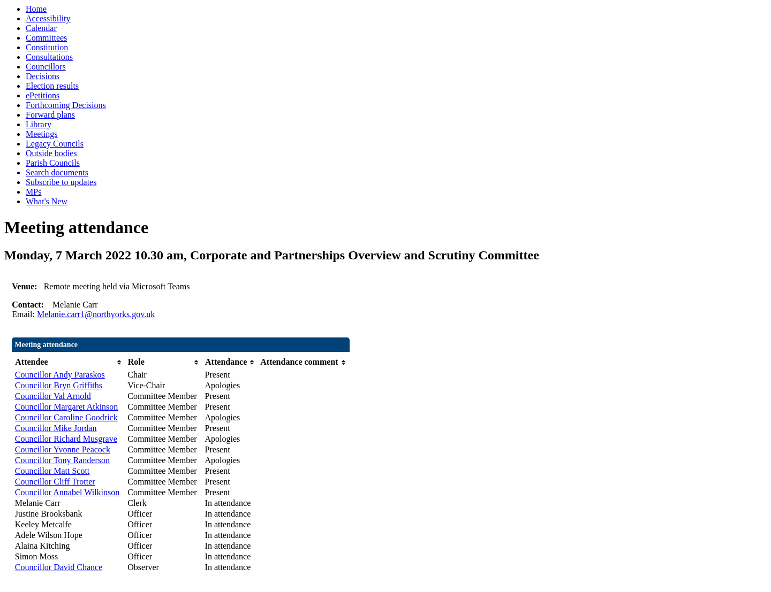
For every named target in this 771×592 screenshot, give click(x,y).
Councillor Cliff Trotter (55, 481)
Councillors (46, 66)
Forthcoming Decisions (66, 105)
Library (38, 124)
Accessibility (48, 18)
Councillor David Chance (59, 567)
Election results (52, 85)
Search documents (57, 172)
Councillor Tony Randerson (62, 460)
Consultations (49, 56)
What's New (46, 201)
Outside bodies (51, 153)
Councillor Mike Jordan (56, 428)
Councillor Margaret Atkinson (66, 406)
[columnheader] (68, 362)
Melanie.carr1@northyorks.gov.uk (96, 314)
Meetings (42, 134)
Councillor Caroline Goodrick (66, 417)
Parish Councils (53, 162)
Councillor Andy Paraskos (60, 374)
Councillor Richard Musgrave (66, 438)
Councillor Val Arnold (53, 396)
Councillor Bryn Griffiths (58, 385)
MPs (33, 191)
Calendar (41, 28)
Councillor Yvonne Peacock (62, 449)
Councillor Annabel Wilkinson (67, 492)
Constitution (47, 47)
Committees (46, 37)
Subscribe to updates (61, 182)
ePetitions (42, 95)
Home (36, 8)
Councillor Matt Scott (52, 470)
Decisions (42, 76)
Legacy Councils (55, 143)
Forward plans (50, 114)
